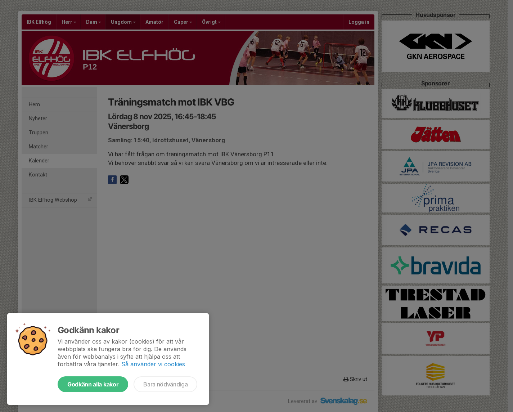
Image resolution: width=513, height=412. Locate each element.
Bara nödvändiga (165, 384)
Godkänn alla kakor (92, 384)
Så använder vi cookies (153, 364)
